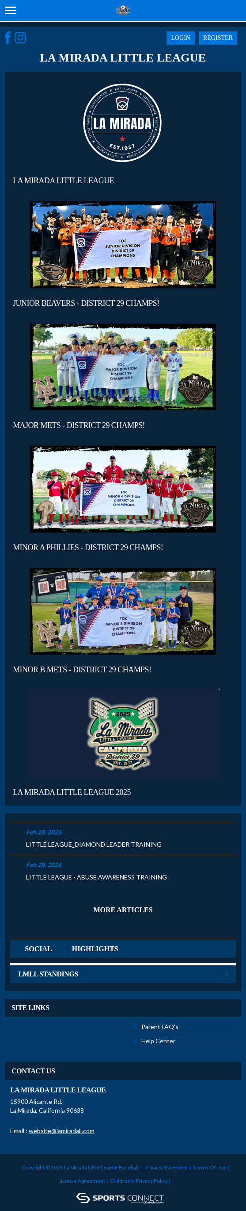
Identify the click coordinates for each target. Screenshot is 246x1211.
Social (38, 949)
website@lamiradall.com (62, 1130)
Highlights (95, 949)
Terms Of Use (209, 1167)
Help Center (158, 1041)
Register (218, 38)
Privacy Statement (166, 1167)
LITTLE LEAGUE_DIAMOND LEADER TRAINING (94, 844)
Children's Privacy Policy (139, 1180)
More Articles (122, 910)
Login (180, 38)
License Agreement (81, 1180)
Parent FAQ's (159, 1026)
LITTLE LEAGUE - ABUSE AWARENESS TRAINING (96, 877)
